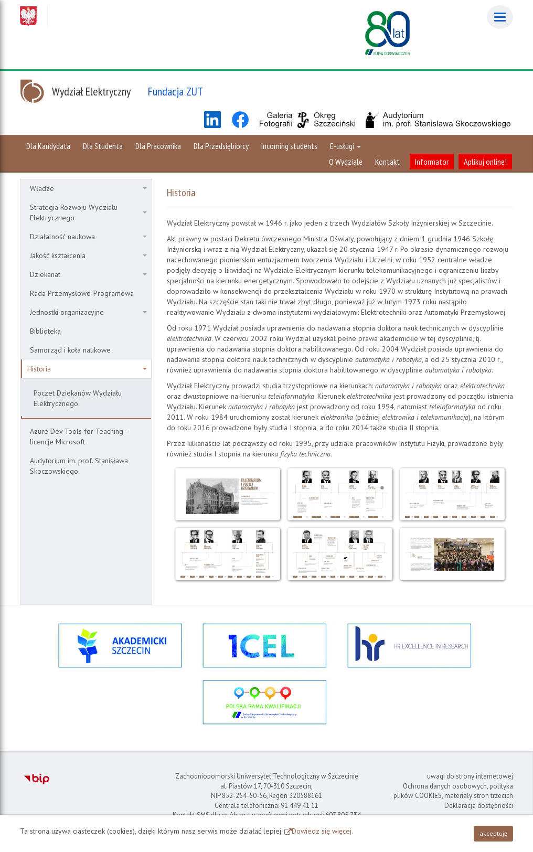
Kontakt (387, 161)
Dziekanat (88, 274)
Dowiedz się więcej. (322, 831)
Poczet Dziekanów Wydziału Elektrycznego (78, 398)
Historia (87, 369)
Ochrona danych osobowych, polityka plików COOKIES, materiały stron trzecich (453, 791)
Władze (88, 188)
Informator (432, 161)
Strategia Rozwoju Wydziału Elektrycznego (88, 212)
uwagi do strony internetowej (470, 776)
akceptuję (493, 833)
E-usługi (345, 146)
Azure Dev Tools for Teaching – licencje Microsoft (80, 436)
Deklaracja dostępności (478, 805)
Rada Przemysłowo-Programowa (82, 293)
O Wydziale (346, 161)
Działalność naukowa (88, 236)
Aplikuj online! (485, 161)
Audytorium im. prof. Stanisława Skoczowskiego (79, 466)
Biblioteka (45, 331)
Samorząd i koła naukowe (70, 350)
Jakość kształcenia (88, 255)
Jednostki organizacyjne (88, 312)
